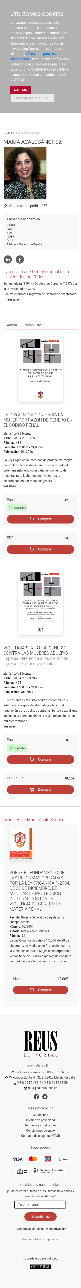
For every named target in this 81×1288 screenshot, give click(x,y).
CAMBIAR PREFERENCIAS (32, 98)
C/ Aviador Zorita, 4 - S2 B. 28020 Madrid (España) (40, 1077)
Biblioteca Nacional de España (24, 244)
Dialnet (11, 224)
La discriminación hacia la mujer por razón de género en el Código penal (38, 420)
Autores (9, 132)
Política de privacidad (40, 1120)
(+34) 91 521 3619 (27, 1082)
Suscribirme (40, 1216)
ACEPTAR (20, 90)
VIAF (9, 232)
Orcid (10, 240)
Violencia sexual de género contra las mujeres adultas (35, 650)
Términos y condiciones (40, 1125)
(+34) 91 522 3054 (56, 1082)
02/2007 (27, 926)
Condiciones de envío (40, 1130)
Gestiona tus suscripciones (40, 1239)
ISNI (9, 228)
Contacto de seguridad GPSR (40, 1135)
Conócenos (40, 1115)
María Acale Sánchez (35, 931)
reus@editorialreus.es (40, 1088)
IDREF (10, 236)
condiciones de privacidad (49, 1229)
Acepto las (42, 1229)
